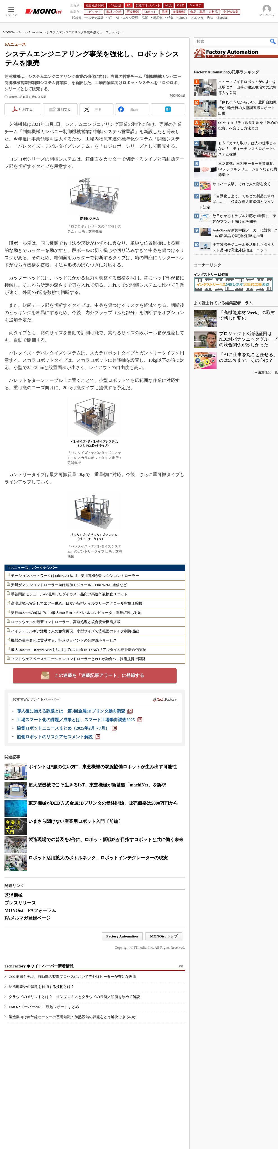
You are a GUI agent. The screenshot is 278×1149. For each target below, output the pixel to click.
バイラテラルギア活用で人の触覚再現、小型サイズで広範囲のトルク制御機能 (75, 631)
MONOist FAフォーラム (30, 910)
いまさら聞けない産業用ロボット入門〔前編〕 (75, 821)
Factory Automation (31, 32)
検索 (273, 41)
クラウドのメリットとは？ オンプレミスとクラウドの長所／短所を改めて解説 (74, 997)
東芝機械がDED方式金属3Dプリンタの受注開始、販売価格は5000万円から (103, 803)
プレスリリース (20, 902)
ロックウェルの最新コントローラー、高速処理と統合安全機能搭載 (65, 622)
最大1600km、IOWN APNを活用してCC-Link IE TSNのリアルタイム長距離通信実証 (78, 649)
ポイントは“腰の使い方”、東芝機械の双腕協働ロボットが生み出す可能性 (102, 766)
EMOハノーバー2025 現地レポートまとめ (44, 1007)
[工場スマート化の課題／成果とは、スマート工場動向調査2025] (79, 720)
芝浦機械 (13, 895)
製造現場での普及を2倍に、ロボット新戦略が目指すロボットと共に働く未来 (105, 839)
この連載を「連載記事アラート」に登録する (99, 675)
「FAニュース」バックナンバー (32, 568)
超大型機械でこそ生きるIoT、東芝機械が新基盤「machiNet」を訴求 (97, 785)
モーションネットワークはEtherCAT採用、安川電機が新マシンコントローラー (75, 576)
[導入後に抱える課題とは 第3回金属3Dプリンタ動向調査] (75, 711)
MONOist (9, 32)
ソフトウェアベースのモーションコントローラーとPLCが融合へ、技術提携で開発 (78, 659)
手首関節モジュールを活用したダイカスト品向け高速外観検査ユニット (69, 594)
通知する (64, 109)
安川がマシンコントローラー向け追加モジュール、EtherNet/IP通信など (69, 585)
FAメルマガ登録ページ (27, 918)
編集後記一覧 (268, 372)
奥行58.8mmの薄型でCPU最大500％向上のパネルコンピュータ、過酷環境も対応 (76, 613)
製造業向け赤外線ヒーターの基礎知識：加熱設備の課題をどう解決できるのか (72, 1017)
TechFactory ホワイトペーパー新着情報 (39, 966)
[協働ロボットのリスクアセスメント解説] (58, 737)
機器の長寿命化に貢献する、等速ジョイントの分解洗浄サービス (64, 640)
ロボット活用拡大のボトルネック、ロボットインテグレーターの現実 (98, 857)
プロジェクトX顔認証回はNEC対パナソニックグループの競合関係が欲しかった (248, 339)
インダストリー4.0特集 (211, 275)
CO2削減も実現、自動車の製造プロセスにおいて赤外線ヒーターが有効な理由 (72, 976)
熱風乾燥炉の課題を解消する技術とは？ (41, 987)
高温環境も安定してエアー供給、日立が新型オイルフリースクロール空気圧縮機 (76, 603)
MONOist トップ (163, 936)
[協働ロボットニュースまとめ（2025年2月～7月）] (67, 728)
